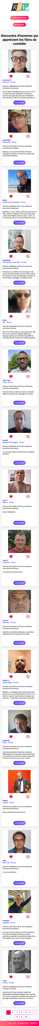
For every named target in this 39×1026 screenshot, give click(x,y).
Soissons (6, 82)
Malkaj (5, 801)
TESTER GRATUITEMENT (19, 18)
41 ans (23, 202)
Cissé (5, 382)
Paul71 (5, 500)
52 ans (13, 142)
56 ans (9, 322)
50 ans (10, 382)
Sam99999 (7, 140)
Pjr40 (5, 320)
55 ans (11, 502)
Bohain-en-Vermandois (11, 202)
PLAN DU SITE (23, 1023)
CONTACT (33, 1023)
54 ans (13, 622)
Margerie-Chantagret (10, 442)
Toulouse (6, 562)
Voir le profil (19, 103)
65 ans (13, 863)
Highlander (7, 260)
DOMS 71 (6, 681)
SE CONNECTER (19, 24)
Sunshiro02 (7, 80)
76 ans (11, 803)
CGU (14, 1023)
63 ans (10, 743)
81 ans (12, 923)
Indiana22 (6, 741)
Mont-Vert (6, 863)
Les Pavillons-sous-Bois (11, 262)
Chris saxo (6, 380)
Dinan (5, 743)
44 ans (23, 262)
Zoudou (5, 620)
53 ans (11, 983)
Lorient (5, 803)
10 (26, 1017)
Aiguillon (6, 923)
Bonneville (6, 142)
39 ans (21, 442)
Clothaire (6, 921)
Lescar (5, 983)
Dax (4, 322)
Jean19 (5, 560)
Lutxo (5, 981)
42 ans (13, 82)
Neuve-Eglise (7, 683)
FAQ (9, 1023)
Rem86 (5, 440)
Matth (5, 200)
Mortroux (6, 622)
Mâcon (5, 502)
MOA (4, 861)
